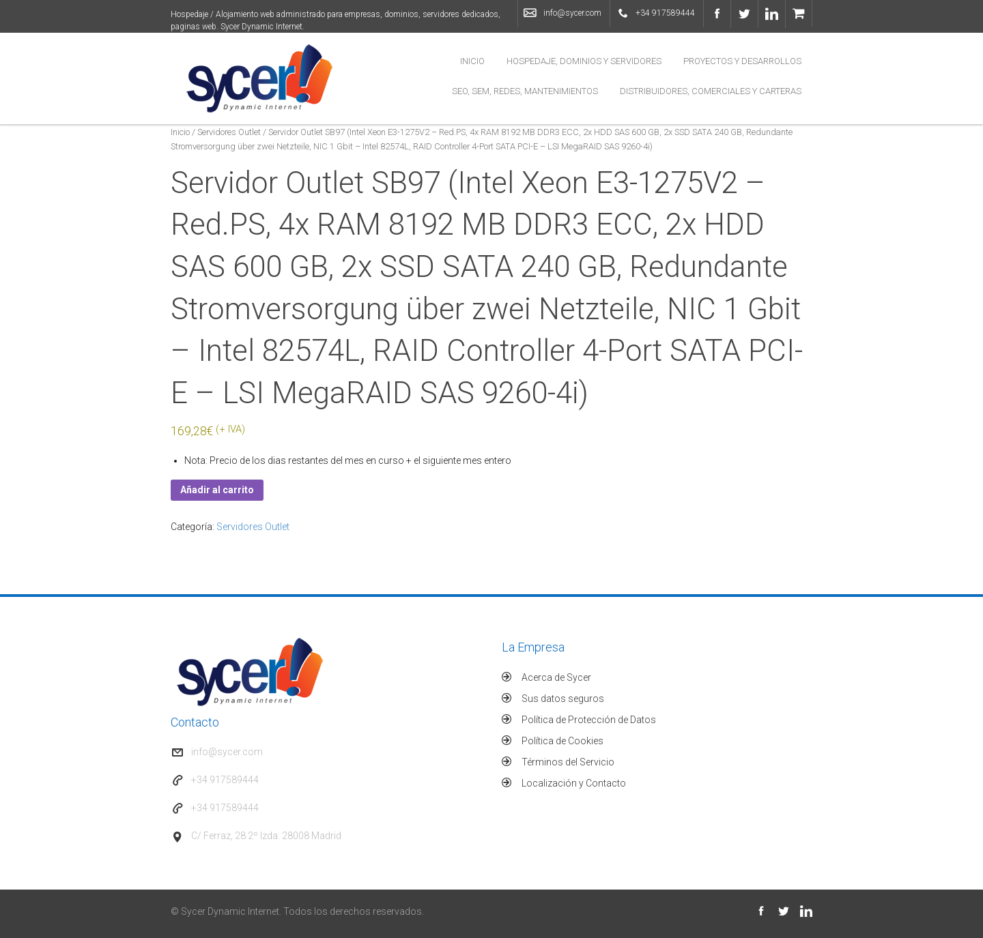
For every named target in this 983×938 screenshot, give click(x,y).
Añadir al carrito (217, 489)
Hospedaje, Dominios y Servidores (584, 61)
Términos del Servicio (568, 762)
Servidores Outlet (229, 132)
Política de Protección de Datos (589, 719)
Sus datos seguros (563, 698)
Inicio (472, 61)
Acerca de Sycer (556, 677)
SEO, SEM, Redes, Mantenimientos (525, 91)
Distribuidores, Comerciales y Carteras (710, 91)
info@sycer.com (572, 13)
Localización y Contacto (574, 783)
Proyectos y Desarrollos (742, 61)
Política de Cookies (562, 740)
